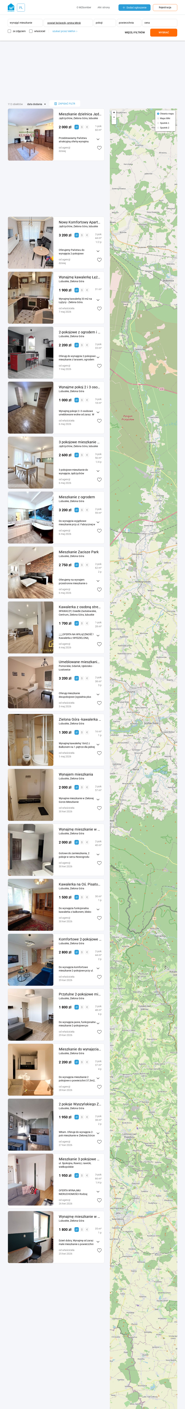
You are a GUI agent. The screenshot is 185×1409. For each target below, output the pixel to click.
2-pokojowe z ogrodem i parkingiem (80, 332)
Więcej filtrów (135, 32)
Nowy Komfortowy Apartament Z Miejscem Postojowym (80, 222)
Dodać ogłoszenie (134, 7)
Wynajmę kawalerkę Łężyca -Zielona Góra (80, 277)
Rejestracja (165, 7)
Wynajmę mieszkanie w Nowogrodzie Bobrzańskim (80, 829)
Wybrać (164, 32)
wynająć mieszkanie (21, 22)
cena (147, 22)
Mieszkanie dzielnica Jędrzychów (80, 114)
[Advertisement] (92, 70)
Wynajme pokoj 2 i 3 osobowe (80, 387)
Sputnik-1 (164, 123)
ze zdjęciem (19, 31)
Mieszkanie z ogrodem (77, 497)
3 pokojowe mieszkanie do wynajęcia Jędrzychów (80, 442)
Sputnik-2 (164, 128)
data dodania (34, 104)
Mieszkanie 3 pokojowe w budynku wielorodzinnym (80, 1159)
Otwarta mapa (167, 113)
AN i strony (104, 7)
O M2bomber (84, 7)
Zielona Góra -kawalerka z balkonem (80, 719)
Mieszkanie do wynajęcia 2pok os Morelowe (80, 1049)
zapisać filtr (64, 103)
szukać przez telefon (64, 31)
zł (77, 127)
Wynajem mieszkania (76, 774)
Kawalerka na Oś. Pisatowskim (80, 884)
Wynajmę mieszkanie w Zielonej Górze (80, 1216)
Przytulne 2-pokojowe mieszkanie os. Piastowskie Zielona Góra (80, 994)
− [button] (114, 117)
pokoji (99, 22)
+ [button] (114, 112)
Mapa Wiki (165, 118)
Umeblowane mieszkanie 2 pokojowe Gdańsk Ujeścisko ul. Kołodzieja (80, 662)
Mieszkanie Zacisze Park (79, 552)
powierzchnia (126, 22)
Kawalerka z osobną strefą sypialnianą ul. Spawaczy (80, 607)
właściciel (39, 31)
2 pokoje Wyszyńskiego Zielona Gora (80, 1104)
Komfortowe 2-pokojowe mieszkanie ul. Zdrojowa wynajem (80, 939)
